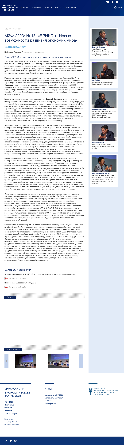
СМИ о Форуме (70, 7)
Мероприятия (12, 29)
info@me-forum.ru (11, 425)
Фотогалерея (13, 349)
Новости (58, 7)
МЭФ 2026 (25, 7)
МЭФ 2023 (49, 401)
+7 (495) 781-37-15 (12, 422)
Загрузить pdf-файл (17, 278)
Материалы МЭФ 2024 (54, 398)
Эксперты (48, 7)
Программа (36, 7)
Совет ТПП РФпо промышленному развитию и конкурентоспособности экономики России (106, 391)
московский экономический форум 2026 (17, 392)
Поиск (118, 7)
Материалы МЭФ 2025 (54, 395)
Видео (10, 297)
